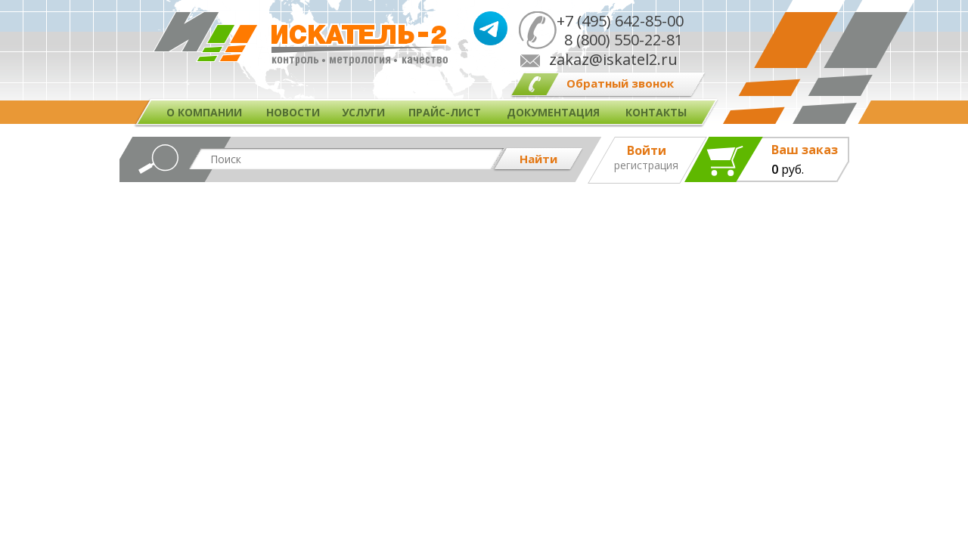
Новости (293, 112)
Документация (553, 112)
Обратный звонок (620, 83)
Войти (646, 150)
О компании (204, 112)
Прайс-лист (444, 112)
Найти (538, 158)
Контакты (656, 112)
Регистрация (646, 165)
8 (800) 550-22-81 (620, 39)
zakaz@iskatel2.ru (613, 59)
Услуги (363, 112)
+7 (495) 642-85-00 (620, 21)
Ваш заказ (804, 150)
